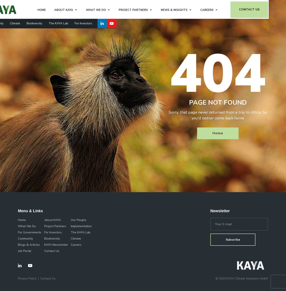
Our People (78, 220)
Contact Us (51, 251)
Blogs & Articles (29, 245)
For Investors (100, 23)
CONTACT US (267, 9)
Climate (32, 23)
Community (13, 23)
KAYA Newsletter (56, 245)
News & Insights (192, 9)
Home (59, 9)
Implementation (81, 226)
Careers (224, 9)
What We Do (114, 9)
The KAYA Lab (75, 23)
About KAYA (81, 9)
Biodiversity (51, 23)
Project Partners (151, 9)
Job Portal (24, 251)
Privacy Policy (27, 278)
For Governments (29, 232)
